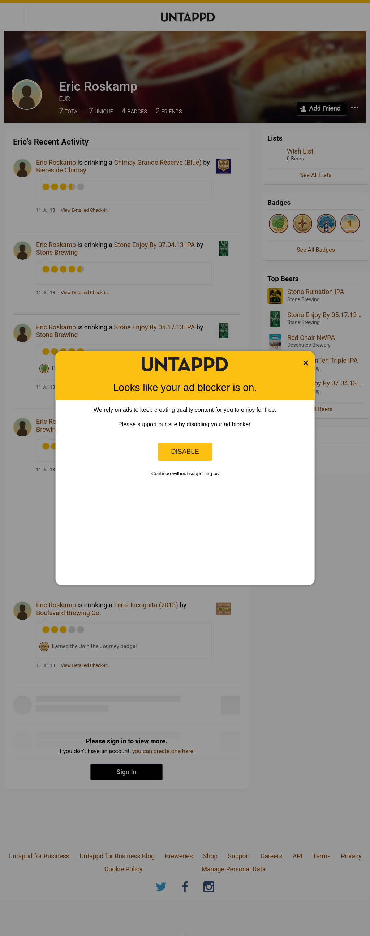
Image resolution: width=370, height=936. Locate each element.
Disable (185, 451)
